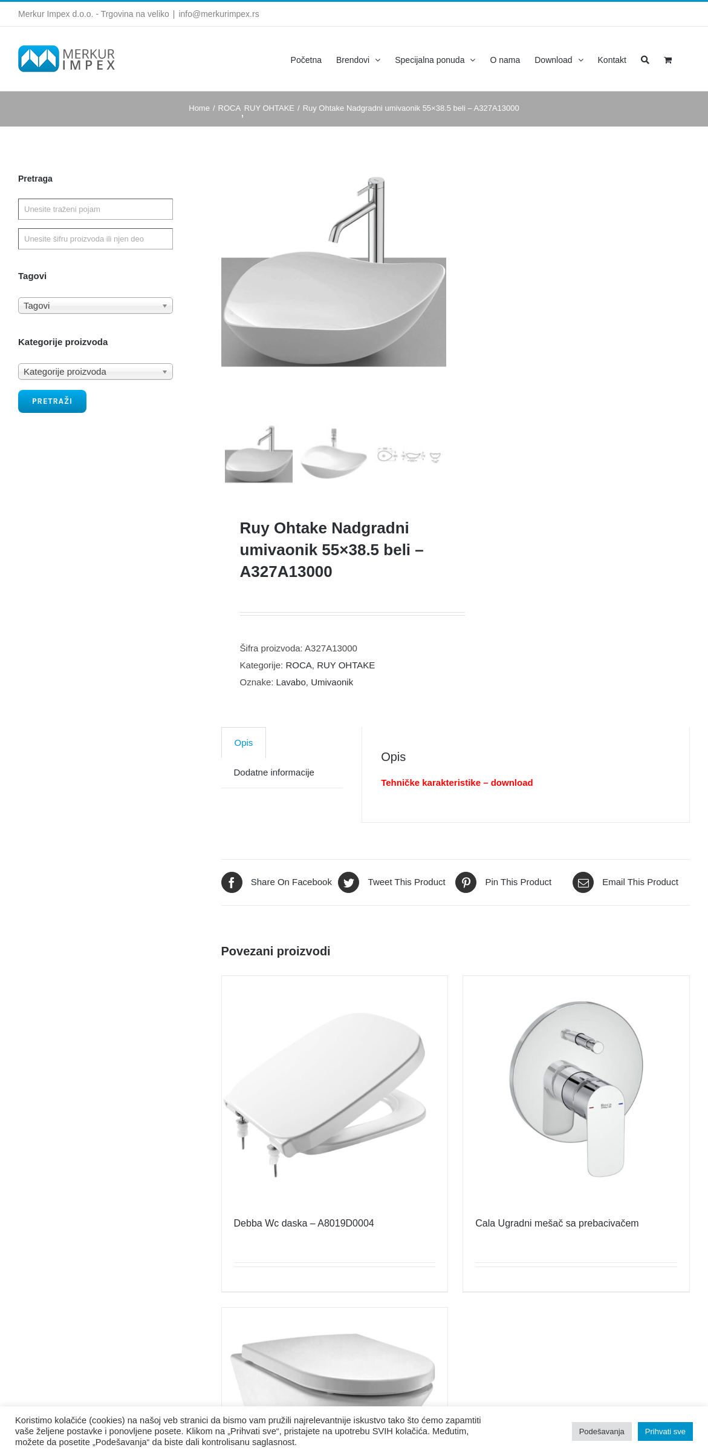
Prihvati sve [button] (665, 1431)
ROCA (298, 695)
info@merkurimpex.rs (218, 14)
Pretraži (52, 401)
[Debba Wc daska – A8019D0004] (335, 1119)
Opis (244, 772)
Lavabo (291, 712)
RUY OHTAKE (346, 695)
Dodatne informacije (274, 802)
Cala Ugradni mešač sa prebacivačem (556, 1253)
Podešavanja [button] (602, 1431)
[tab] (244, 772)
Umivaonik (332, 712)
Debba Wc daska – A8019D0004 (304, 1253)
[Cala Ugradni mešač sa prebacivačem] (576, 1119)
